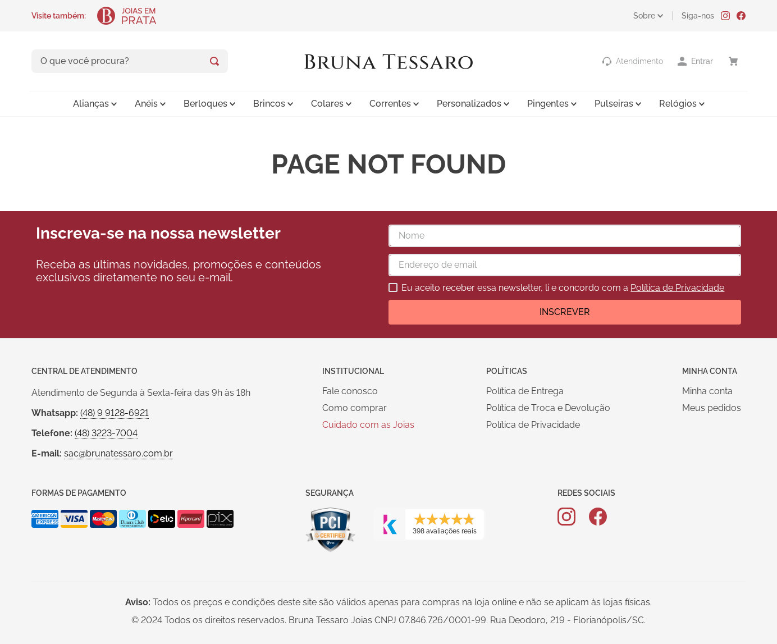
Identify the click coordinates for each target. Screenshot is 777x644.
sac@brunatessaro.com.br (118, 453)
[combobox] (129, 61)
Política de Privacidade (677, 287)
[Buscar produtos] (214, 61)
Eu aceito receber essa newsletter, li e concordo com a (562, 288)
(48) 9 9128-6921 (114, 413)
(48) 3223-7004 (106, 433)
